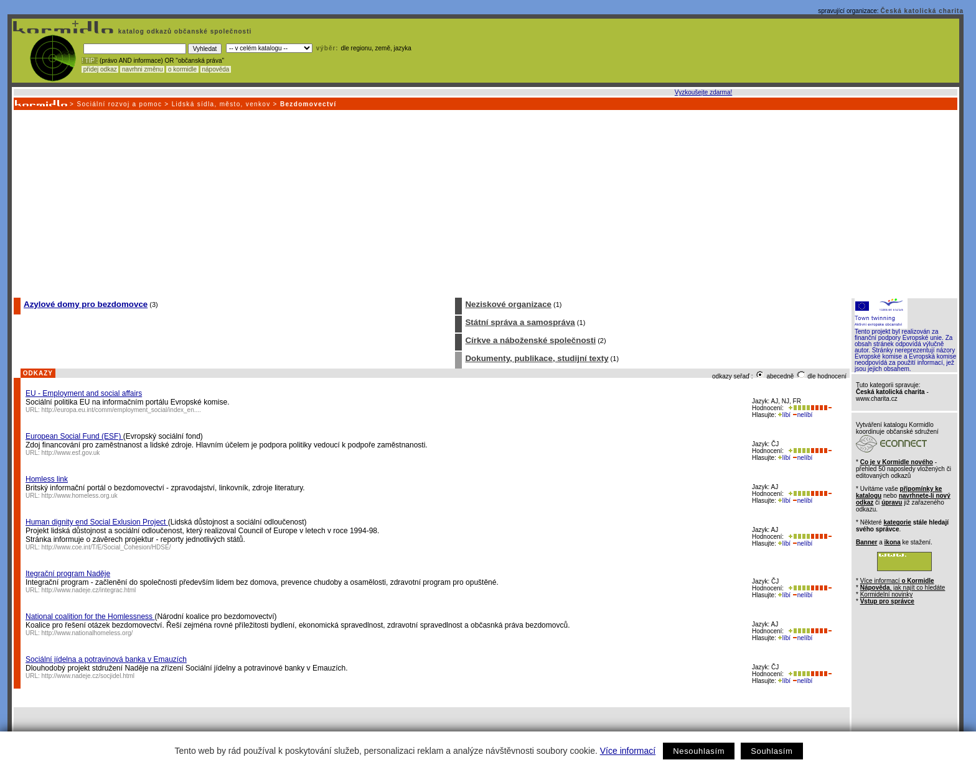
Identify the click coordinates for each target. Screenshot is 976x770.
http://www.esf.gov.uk (71, 452)
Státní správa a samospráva (520, 322)
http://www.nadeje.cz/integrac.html (89, 590)
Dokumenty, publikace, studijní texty (536, 358)
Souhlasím (771, 751)
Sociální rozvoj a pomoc (119, 104)
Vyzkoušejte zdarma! (703, 92)
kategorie (897, 522)
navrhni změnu (142, 69)
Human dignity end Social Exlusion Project (97, 522)
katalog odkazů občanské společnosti (183, 31)
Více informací (627, 751)
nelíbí (802, 414)
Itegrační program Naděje (68, 573)
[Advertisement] (484, 203)
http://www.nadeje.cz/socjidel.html (88, 675)
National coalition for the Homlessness (90, 616)
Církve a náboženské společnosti (530, 340)
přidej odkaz (100, 69)
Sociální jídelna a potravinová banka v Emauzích (106, 659)
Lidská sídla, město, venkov (221, 104)
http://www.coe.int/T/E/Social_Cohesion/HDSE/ (106, 547)
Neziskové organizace (508, 304)
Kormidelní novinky (886, 594)
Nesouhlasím (699, 751)
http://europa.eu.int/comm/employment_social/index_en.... (121, 409)
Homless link (47, 479)
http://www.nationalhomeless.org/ (87, 633)
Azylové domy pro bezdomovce (86, 304)
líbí (784, 414)
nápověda (216, 69)
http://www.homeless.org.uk (80, 495)
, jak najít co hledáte (903, 587)
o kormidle (182, 69)
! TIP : (90, 60)
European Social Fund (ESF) (74, 436)
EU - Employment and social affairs (84, 393)
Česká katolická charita (922, 10)
